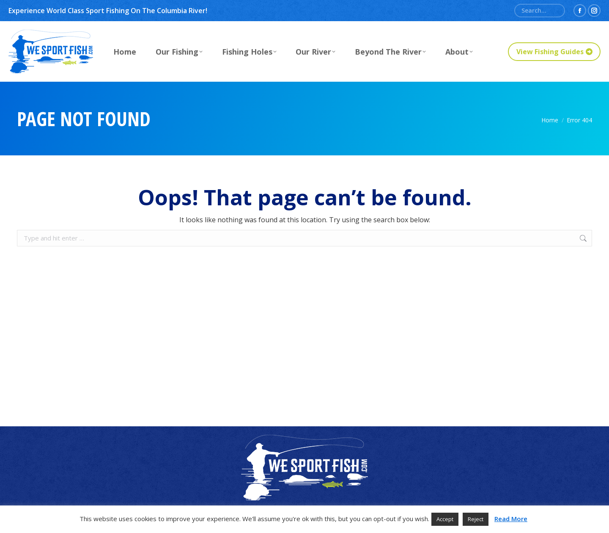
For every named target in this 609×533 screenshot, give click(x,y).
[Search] (539, 10)
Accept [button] (444, 519)
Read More (510, 518)
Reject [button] (475, 519)
